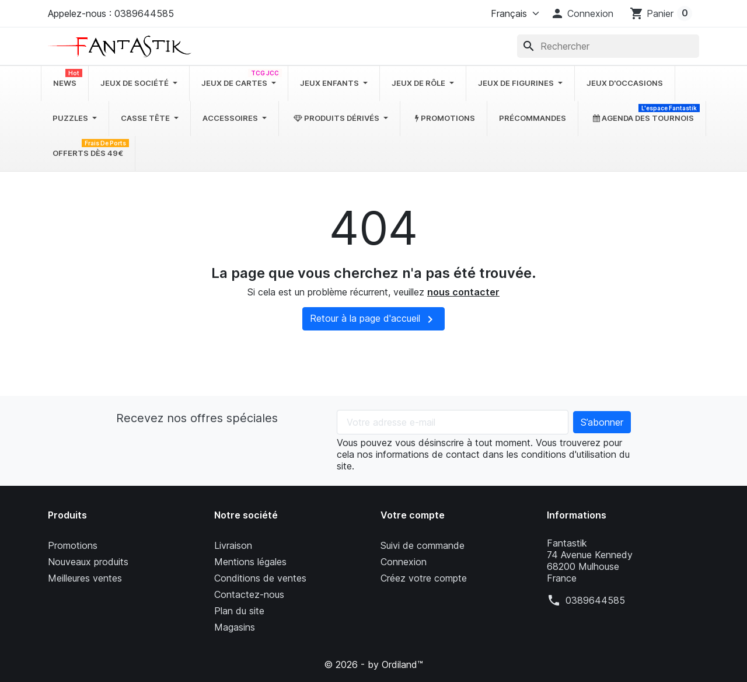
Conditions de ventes (260, 578)
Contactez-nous (249, 594)
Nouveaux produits (88, 562)
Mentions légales (250, 562)
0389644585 (595, 600)
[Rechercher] (608, 46)
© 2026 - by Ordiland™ (373, 664)
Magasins (234, 627)
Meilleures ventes (85, 578)
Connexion (404, 562)
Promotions (72, 545)
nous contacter (463, 292)
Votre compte (413, 515)
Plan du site (239, 611)
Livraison (233, 545)
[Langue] (512, 13)
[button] (581, 13)
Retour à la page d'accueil (373, 319)
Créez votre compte (424, 578)
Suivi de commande (423, 545)
